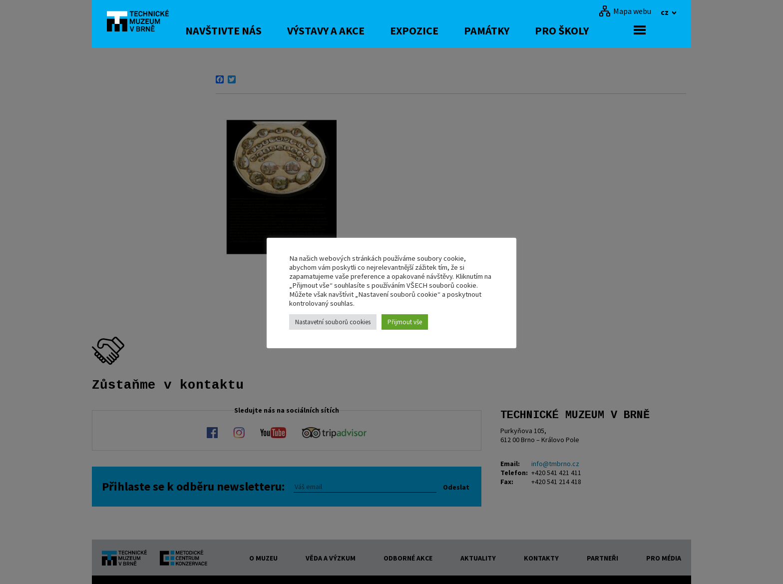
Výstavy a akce (356, 30)
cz (665, 12)
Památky (517, 30)
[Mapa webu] (625, 11)
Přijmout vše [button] (405, 322)
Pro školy (592, 30)
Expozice (444, 30)
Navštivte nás (254, 30)
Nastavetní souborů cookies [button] (333, 322)
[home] (144, 22)
